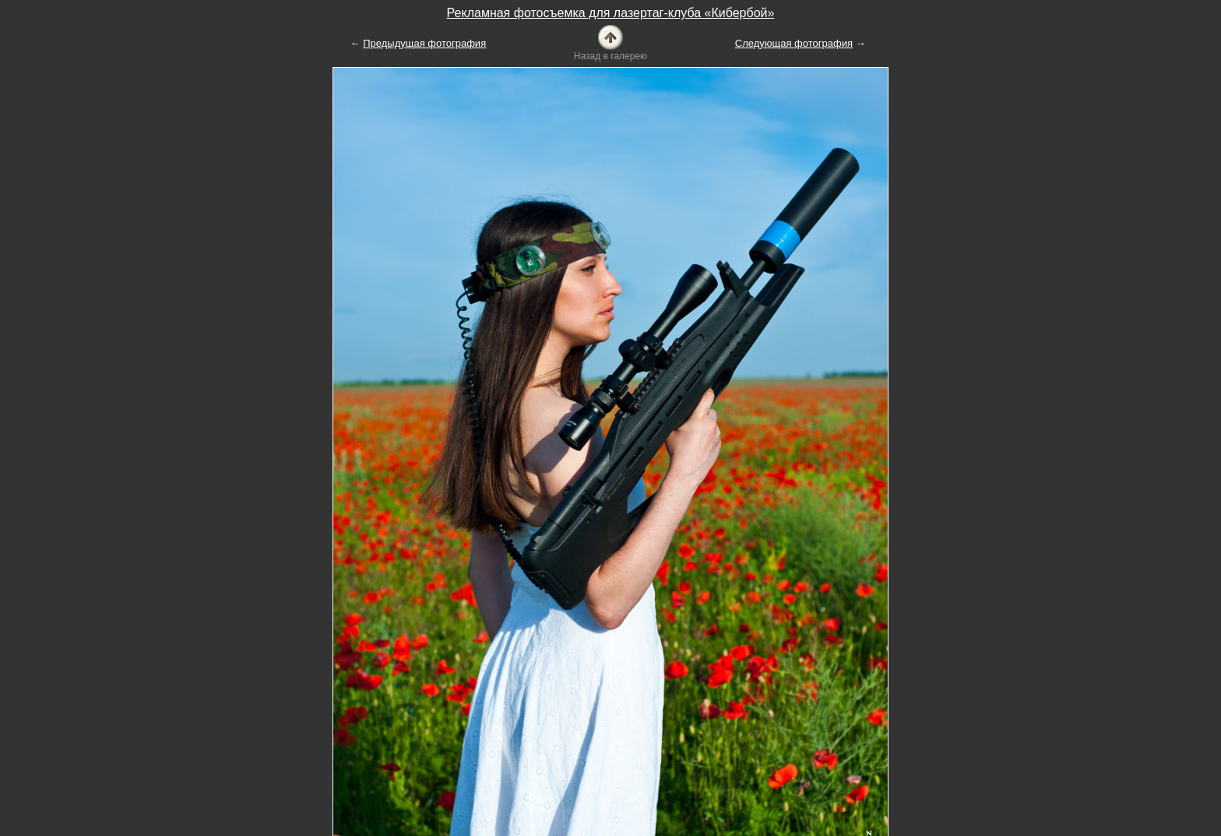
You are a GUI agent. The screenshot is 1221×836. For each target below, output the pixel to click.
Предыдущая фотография (424, 43)
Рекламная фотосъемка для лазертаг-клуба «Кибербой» (611, 12)
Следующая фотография (794, 43)
